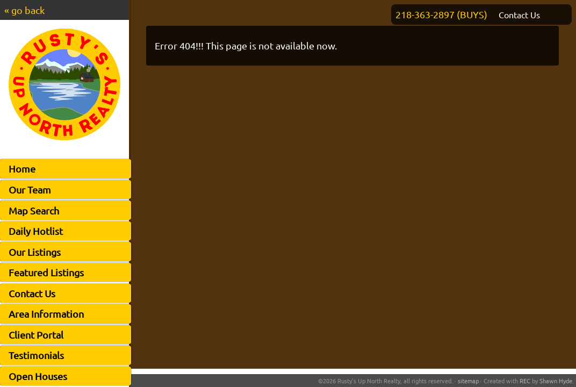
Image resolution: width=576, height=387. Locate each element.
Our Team (30, 189)
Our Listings (35, 251)
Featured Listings (46, 272)
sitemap (468, 380)
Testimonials (36, 355)
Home (22, 168)
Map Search (34, 210)
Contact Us (32, 293)
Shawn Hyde (555, 380)
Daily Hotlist (36, 230)
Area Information (46, 313)
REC (525, 380)
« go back (24, 10)
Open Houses (38, 376)
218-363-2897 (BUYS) (441, 14)
